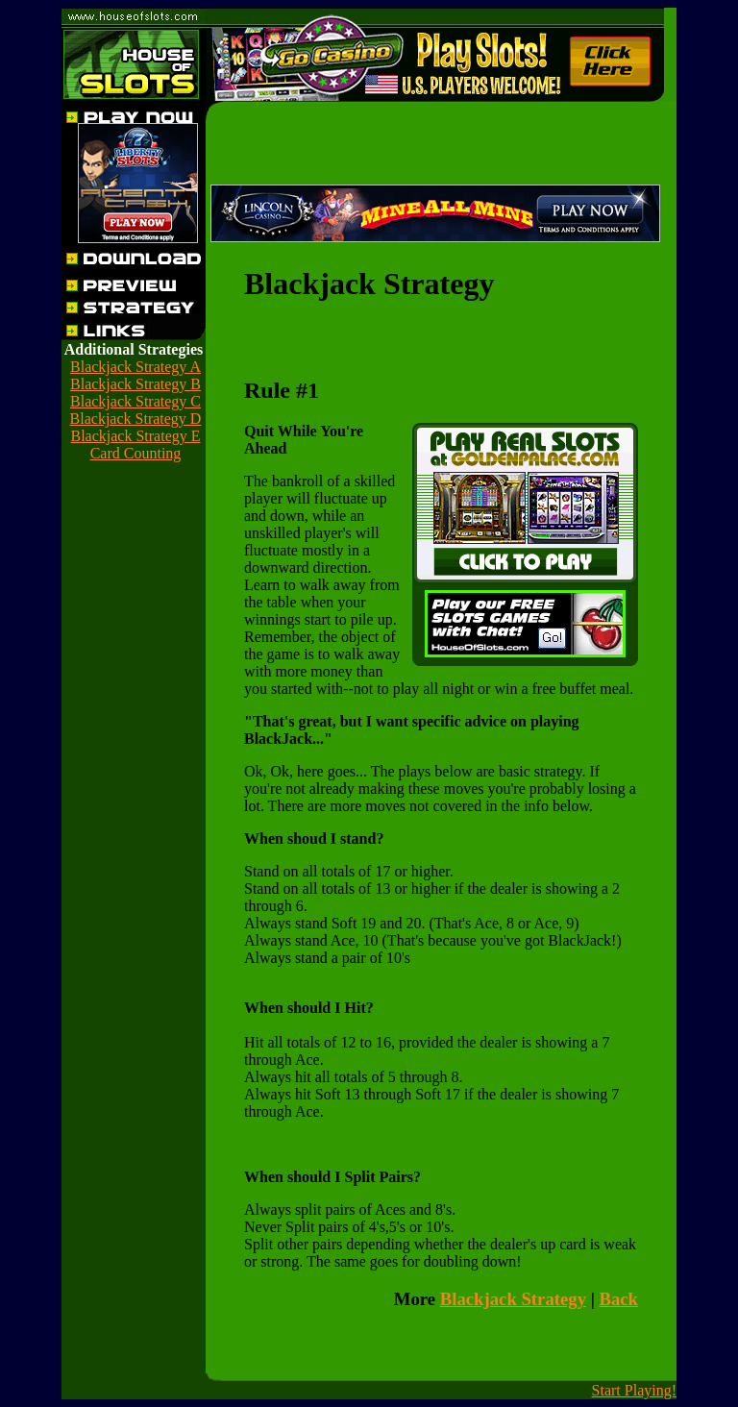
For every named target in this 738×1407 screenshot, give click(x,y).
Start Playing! (634, 1390)
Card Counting (136, 453)
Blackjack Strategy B (135, 384)
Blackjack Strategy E (135, 436)
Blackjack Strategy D (136, 418)
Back (618, 1299)
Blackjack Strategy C (135, 401)
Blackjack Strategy (513, 1299)
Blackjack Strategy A (135, 366)
